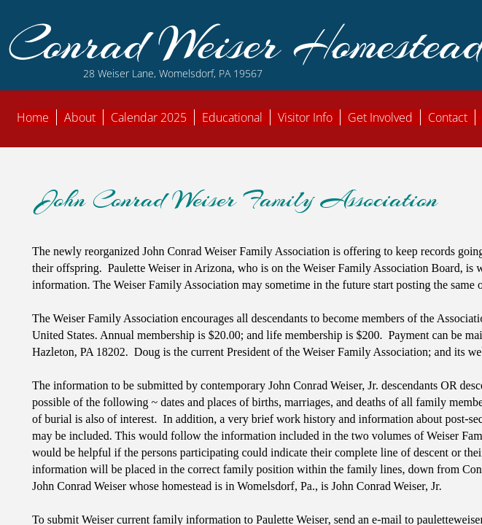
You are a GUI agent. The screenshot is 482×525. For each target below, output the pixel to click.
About (80, 117)
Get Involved (380, 117)
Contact (447, 117)
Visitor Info (305, 117)
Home (33, 117)
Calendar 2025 (149, 117)
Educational (232, 117)
